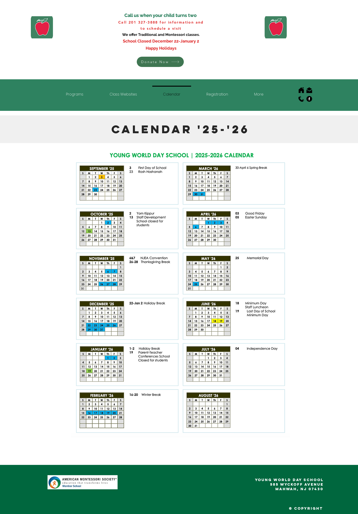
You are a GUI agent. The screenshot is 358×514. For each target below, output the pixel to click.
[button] (160, 62)
